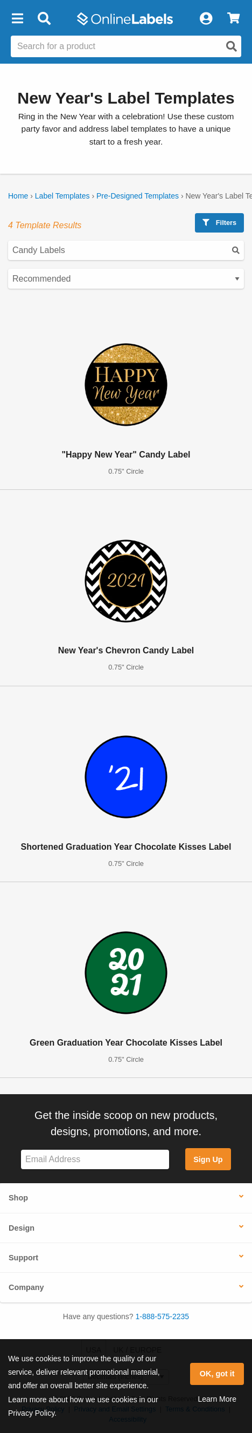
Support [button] (23, 1257)
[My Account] (205, 19)
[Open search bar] (44, 19)
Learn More (217, 1399)
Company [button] (26, 1287)
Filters (219, 223)
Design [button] (21, 1228)
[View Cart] (233, 18)
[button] (17, 19)
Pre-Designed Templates (137, 196)
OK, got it (217, 1373)
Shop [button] (18, 1197)
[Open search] (231, 46)
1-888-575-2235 (163, 1316)
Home (18, 196)
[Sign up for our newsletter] (95, 1160)
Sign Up (207, 1159)
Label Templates (62, 196)
